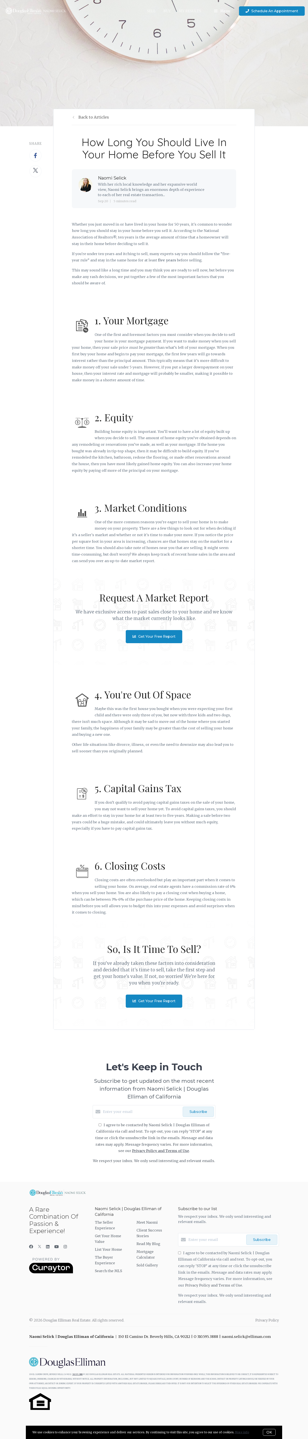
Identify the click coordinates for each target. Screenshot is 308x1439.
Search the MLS (108, 1271)
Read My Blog (148, 1244)
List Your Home (108, 1249)
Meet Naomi (147, 1222)
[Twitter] (39, 1246)
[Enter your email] (142, 1112)
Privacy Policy (267, 1320)
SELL (151, 11)
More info (242, 1432)
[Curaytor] (51, 1272)
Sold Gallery (147, 1265)
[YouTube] (56, 1246)
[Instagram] (65, 1246)
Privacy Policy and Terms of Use (160, 1151)
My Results (190, 11)
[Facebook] (31, 1246)
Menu (222, 11)
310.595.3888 (77, 1374)
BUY (167, 11)
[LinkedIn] (48, 1246)
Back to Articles (93, 117)
